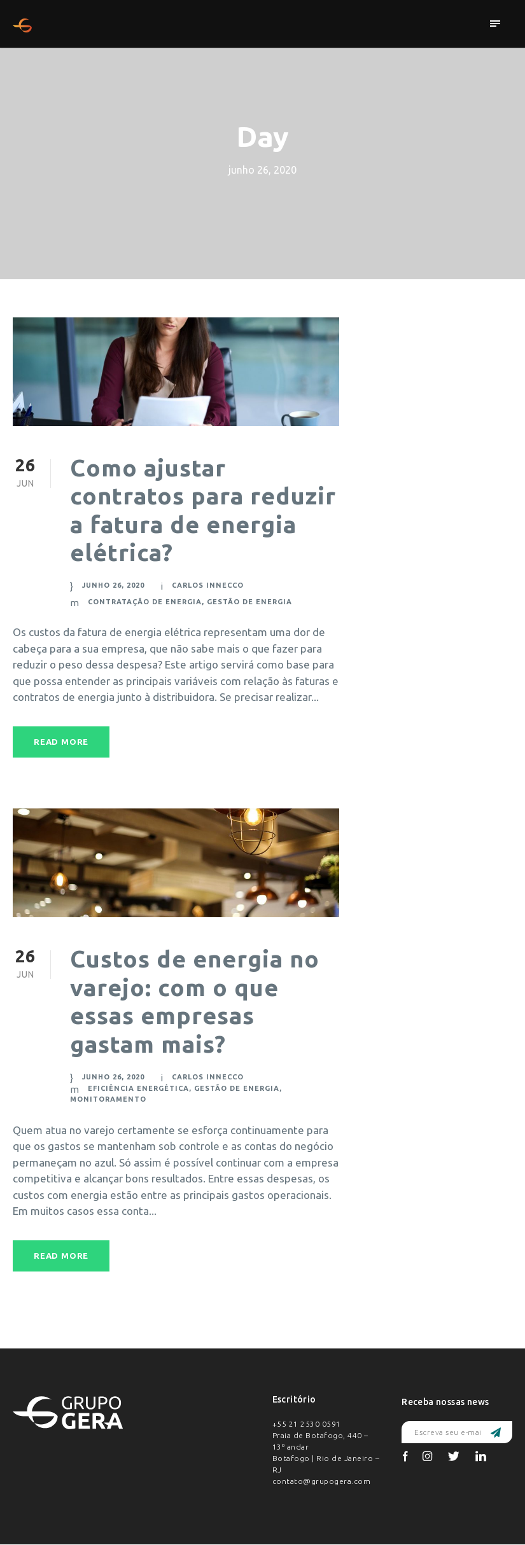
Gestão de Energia (248, 601)
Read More (61, 742)
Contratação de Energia (143, 601)
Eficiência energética (137, 1088)
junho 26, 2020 (113, 584)
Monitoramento (105, 1099)
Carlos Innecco (208, 584)
